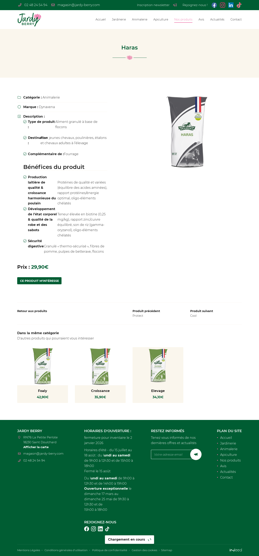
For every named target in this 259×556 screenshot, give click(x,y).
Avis (201, 19)
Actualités (217, 19)
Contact (236, 19)
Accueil (101, 19)
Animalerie (139, 19)
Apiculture (160, 19)
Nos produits (183, 19)
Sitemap (179, 550)
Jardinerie (119, 19)
